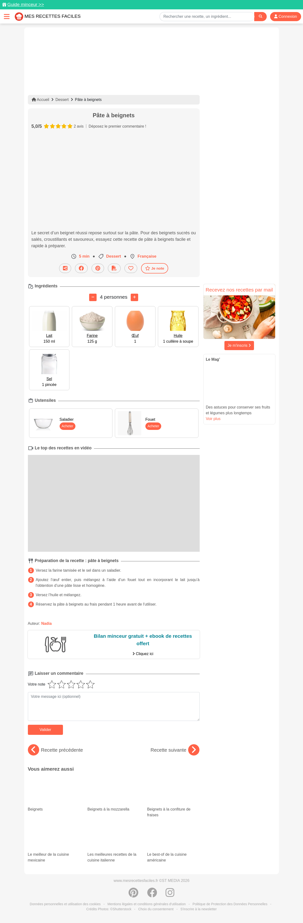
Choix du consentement (155, 909)
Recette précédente (55, 750)
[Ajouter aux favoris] (130, 268)
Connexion (285, 16)
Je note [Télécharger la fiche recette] (154, 268)
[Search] (260, 16)
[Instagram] (170, 895)
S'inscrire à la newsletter (198, 909)
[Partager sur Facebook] (81, 268)
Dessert (62, 100)
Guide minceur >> (25, 4)
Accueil (40, 100)
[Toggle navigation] (6, 16)
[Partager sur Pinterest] (98, 268)
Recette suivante (175, 750)
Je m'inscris (239, 345)
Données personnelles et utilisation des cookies (65, 904)
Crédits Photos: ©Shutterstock (108, 909)
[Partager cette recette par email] (65, 268)
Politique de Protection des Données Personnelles (229, 904)
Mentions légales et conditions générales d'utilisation (146, 904)
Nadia (46, 623)
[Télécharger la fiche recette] (114, 268)
